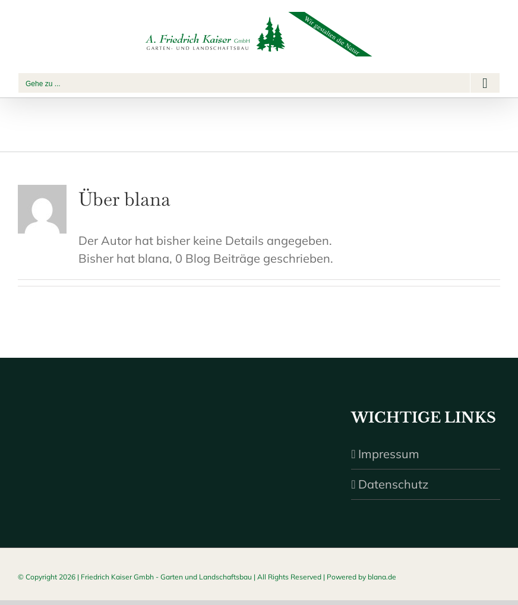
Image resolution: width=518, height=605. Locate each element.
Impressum (388, 453)
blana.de (382, 576)
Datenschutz (393, 484)
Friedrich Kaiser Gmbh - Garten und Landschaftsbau (166, 576)
